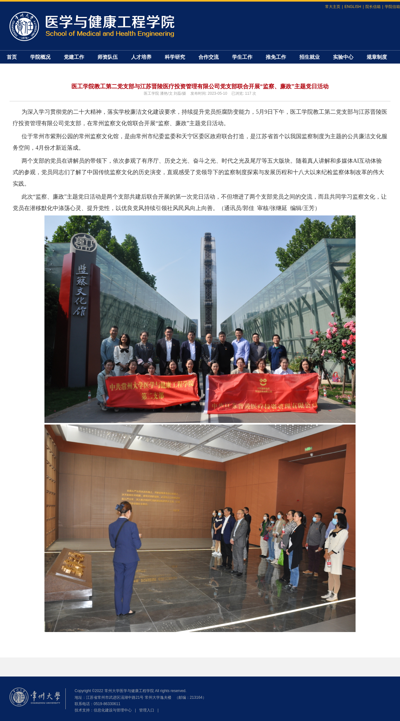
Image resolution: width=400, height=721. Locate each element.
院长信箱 (373, 6)
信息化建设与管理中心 (113, 710)
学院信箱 (392, 6)
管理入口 (146, 710)
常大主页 (332, 6)
